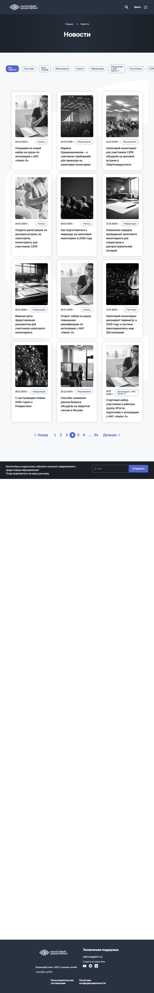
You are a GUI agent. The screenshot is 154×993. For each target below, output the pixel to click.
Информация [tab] (97, 69)
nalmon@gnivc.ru (93, 956)
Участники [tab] (29, 69)
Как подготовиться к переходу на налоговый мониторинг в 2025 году (76, 234)
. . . (90, 435)
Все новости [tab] (12, 69)
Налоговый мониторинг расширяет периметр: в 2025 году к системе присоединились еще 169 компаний (121, 324)
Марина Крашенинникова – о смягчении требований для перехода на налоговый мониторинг (76, 156)
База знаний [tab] (44, 69)
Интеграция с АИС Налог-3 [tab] (117, 69)
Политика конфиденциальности (91, 982)
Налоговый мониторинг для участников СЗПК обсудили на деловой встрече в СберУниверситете (121, 156)
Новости (85, 24)
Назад (41, 435)
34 (96, 435)
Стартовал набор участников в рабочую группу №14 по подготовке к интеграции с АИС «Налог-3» (122, 408)
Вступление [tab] (136, 69)
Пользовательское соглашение (62, 982)
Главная (69, 24)
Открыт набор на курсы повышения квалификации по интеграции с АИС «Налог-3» (76, 324)
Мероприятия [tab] (62, 69)
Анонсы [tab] (80, 69)
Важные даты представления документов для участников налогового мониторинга (30, 324)
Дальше (111, 435)
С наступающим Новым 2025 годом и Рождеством (30, 402)
